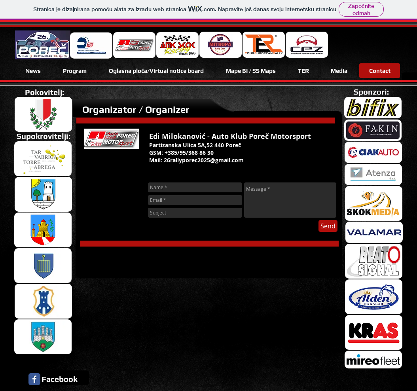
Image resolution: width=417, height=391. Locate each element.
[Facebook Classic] (34, 379)
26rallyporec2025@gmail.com (204, 160)
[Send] (327, 226)
